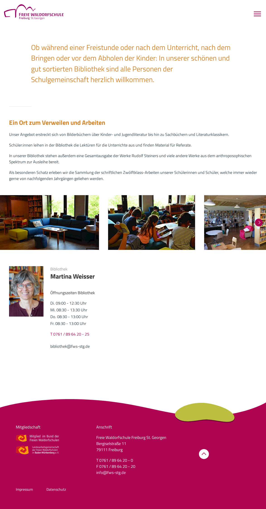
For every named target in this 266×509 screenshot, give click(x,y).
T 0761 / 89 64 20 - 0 (114, 460)
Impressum (24, 489)
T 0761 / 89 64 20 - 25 (69, 334)
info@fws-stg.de (111, 472)
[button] (49, 222)
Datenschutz (56, 489)
